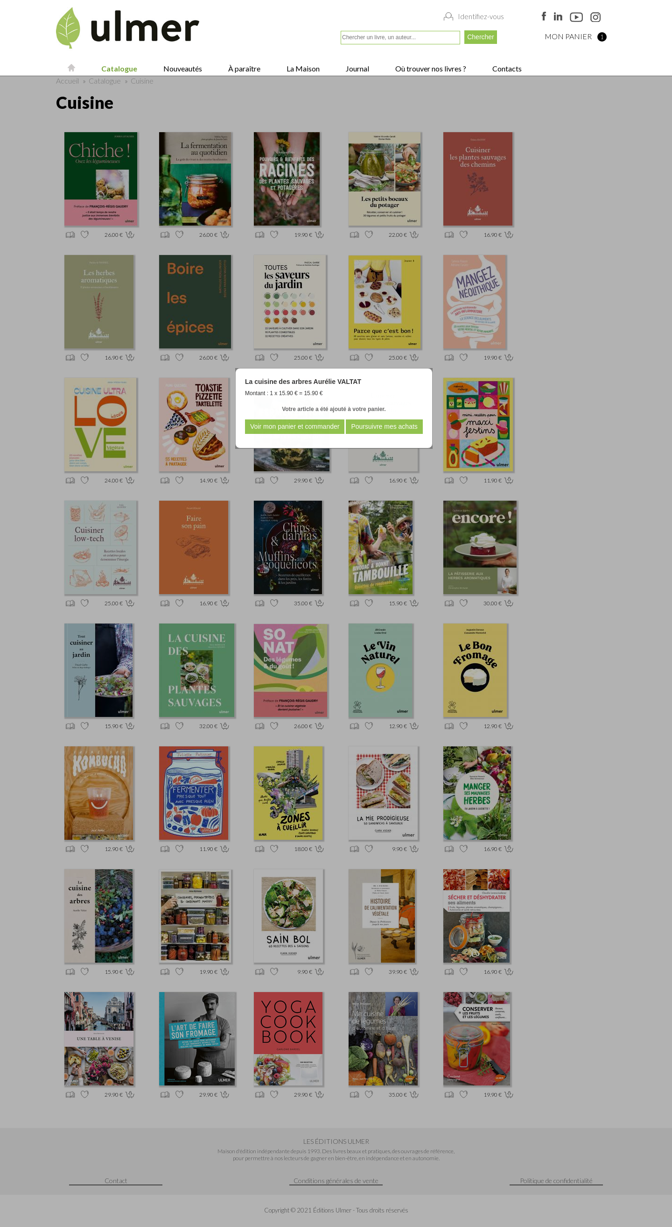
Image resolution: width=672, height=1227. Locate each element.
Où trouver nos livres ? (430, 68)
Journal (356, 68)
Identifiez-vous (481, 16)
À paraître (243, 68)
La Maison (302, 68)
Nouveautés (182, 68)
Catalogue (118, 68)
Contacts (506, 68)
